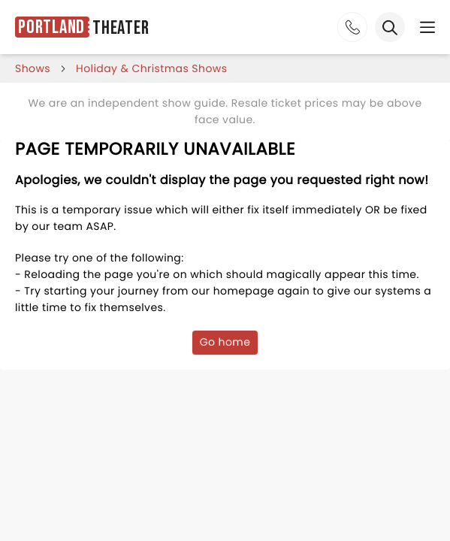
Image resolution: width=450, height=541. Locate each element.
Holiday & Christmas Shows (151, 68)
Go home (225, 341)
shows (32, 68)
